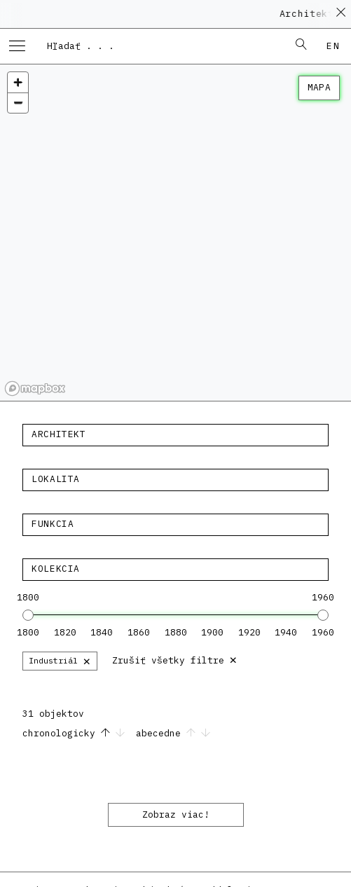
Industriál (60, 660)
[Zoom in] (18, 82)
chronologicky (76, 733)
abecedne (173, 733)
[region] (175, 232)
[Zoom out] (18, 102)
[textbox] (175, 434)
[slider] (28, 615)
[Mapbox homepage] (35, 388)
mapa (319, 87)
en (333, 46)
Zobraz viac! (175, 814)
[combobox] (160, 45)
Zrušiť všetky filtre (175, 659)
